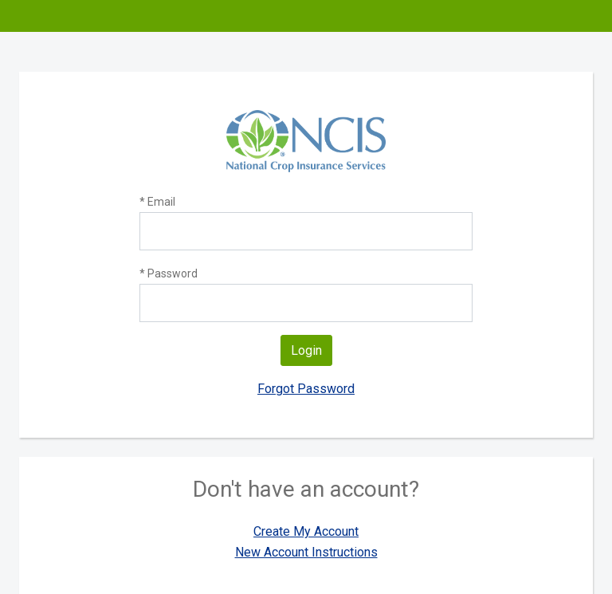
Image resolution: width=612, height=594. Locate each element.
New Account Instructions (306, 552)
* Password (168, 273)
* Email (157, 201)
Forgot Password (306, 388)
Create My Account (306, 531)
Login (306, 350)
